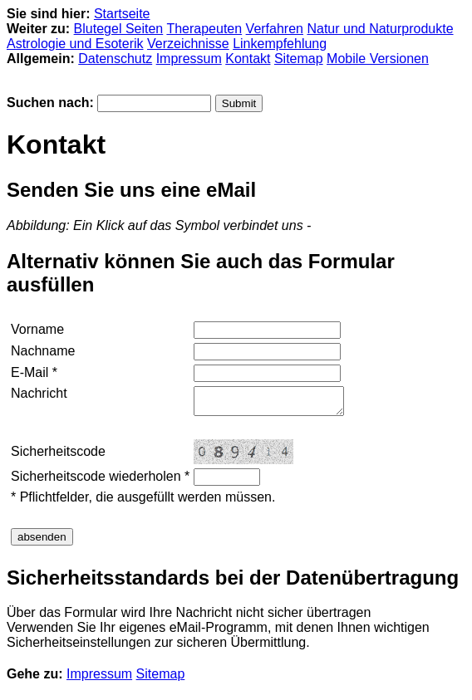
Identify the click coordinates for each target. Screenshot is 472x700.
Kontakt (247, 58)
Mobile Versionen (378, 58)
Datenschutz (115, 58)
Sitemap (298, 58)
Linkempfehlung (280, 44)
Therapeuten (204, 29)
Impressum (189, 58)
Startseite (122, 14)
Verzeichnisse (188, 44)
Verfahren (274, 29)
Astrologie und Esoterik (75, 44)
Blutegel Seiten (119, 29)
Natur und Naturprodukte (380, 29)
